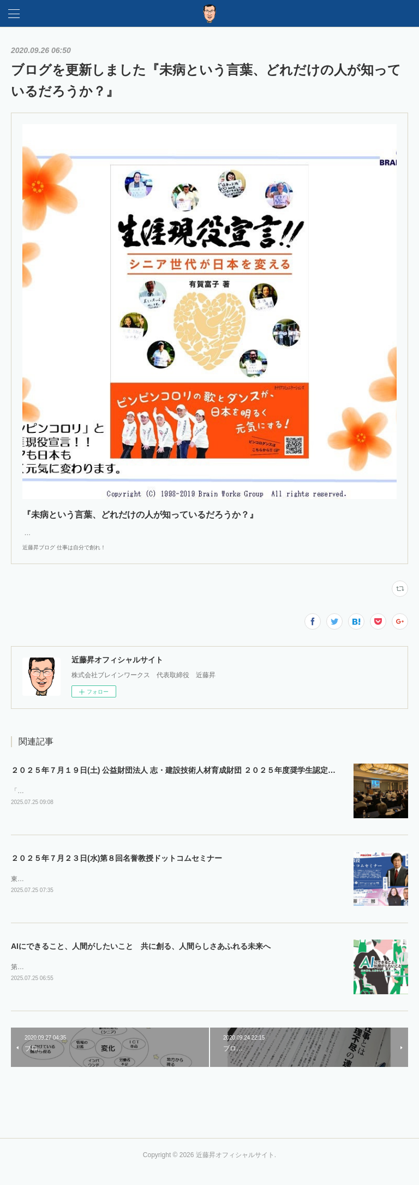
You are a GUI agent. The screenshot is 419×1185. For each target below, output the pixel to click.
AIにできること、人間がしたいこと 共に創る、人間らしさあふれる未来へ (141, 958)
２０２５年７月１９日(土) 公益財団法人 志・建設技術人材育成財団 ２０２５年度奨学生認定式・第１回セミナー (204, 781)
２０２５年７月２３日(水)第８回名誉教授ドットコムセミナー (116, 869)
